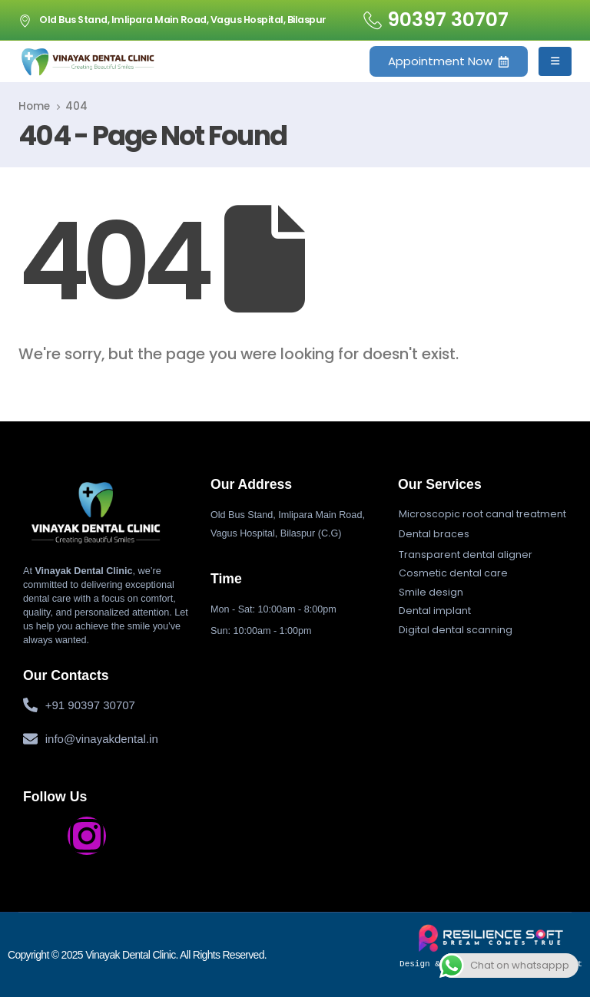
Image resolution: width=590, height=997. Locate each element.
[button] (482, 514)
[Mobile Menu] (555, 61)
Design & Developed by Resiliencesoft (490, 946)
